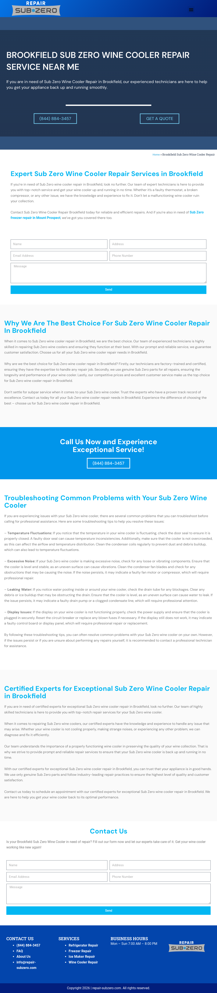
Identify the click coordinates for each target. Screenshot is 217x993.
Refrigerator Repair (83, 945)
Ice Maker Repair (82, 957)
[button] (191, 9)
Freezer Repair (80, 951)
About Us (24, 957)
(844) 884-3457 (28, 945)
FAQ (20, 951)
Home (156, 154)
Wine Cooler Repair (83, 962)
